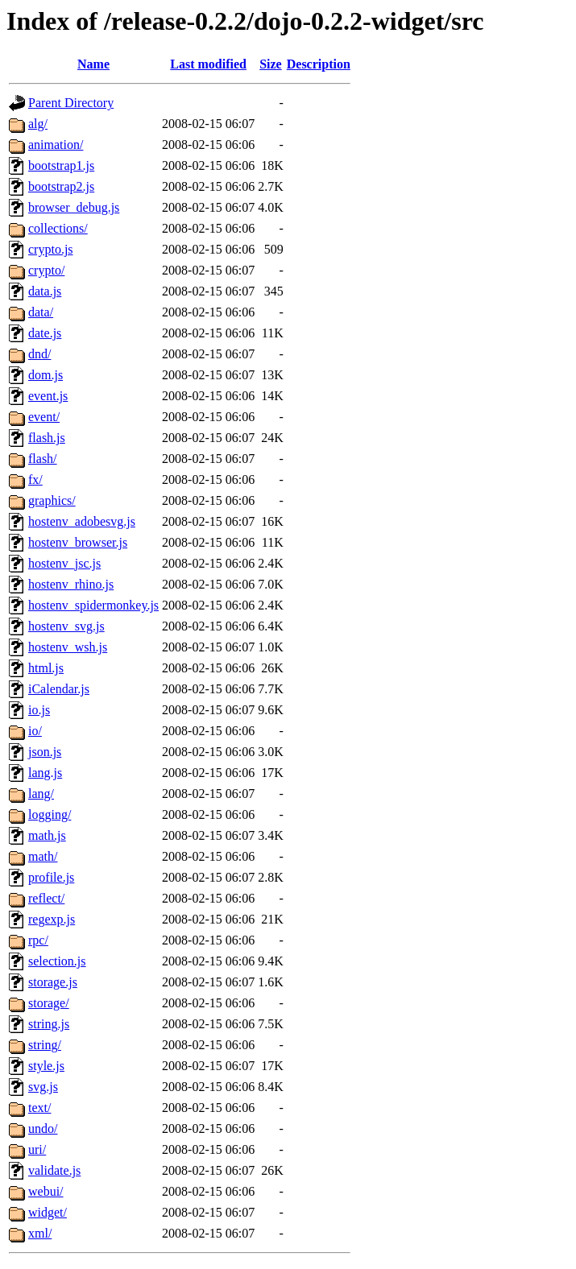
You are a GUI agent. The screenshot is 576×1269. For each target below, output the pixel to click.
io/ (35, 731)
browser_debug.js (73, 207)
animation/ (55, 144)
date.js (44, 333)
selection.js (57, 961)
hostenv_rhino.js (71, 584)
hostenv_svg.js (66, 626)
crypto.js (50, 249)
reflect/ (46, 898)
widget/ (47, 1212)
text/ (39, 1107)
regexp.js (51, 919)
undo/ (42, 1128)
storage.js (52, 982)
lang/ (41, 793)
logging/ (49, 814)
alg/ (38, 123)
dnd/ (39, 354)
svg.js (43, 1086)
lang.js (45, 772)
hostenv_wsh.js (67, 647)
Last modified (208, 64)
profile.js (51, 877)
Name (93, 64)
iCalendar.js (58, 689)
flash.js (46, 437)
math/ (42, 856)
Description (318, 64)
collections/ (58, 228)
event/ (44, 417)
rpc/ (38, 940)
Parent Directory (71, 103)
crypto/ (46, 270)
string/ (44, 1045)
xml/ (40, 1233)
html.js (46, 668)
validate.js (54, 1170)
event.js (48, 396)
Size (270, 64)
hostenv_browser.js (77, 542)
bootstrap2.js (61, 186)
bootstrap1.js (61, 165)
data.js (44, 291)
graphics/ (52, 500)
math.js (47, 835)
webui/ (46, 1191)
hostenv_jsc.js (64, 563)
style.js (46, 1066)
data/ (40, 312)
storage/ (48, 1003)
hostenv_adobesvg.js (81, 521)
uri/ (37, 1149)
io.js (39, 710)
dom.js (45, 375)
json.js (44, 752)
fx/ (35, 479)
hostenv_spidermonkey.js (93, 605)
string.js (48, 1024)
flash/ (42, 458)
